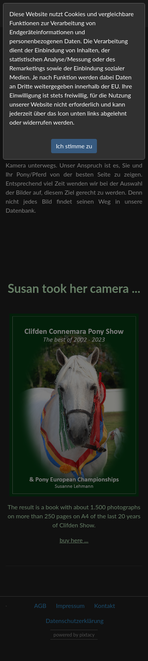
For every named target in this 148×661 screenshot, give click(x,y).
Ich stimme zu (74, 145)
